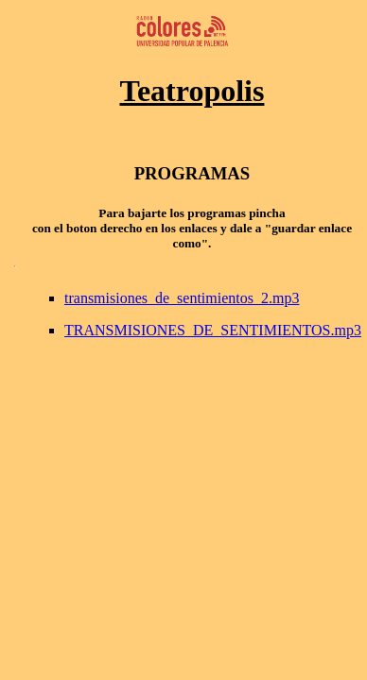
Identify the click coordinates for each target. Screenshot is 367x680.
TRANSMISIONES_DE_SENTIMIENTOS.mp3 (212, 330)
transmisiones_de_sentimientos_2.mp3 (181, 298)
